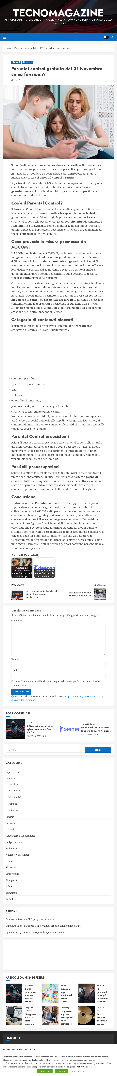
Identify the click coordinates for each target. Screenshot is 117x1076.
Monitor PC (14, 797)
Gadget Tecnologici (16, 842)
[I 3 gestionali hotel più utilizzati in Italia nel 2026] (86, 993)
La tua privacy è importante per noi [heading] (20, 1049)
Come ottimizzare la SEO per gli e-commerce (30, 919)
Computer (11, 778)
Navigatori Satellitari (17, 854)
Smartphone (12, 873)
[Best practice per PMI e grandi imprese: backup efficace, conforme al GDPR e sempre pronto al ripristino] (86, 1015)
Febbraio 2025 (90, 735)
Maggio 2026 (35, 736)
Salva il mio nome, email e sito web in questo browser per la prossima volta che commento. (57, 683)
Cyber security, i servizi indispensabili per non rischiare (36, 932)
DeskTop (13, 784)
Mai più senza (13, 848)
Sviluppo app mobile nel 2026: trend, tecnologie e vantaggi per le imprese (66, 1001)
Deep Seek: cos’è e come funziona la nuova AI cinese (96, 729)
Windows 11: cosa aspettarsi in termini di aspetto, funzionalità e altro (43, 925)
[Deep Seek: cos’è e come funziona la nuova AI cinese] (69, 729)
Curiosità (16, 62)
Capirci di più (13, 772)
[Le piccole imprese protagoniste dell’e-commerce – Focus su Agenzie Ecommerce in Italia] (50, 1015)
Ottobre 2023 (27, 80)
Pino (15, 80)
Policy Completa (84, 1066)
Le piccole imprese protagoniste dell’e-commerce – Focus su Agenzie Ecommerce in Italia (68, 1024)
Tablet (9, 886)
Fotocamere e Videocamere (20, 835)
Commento (18, 620)
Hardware (14, 790)
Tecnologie (11, 892)
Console (10, 816)
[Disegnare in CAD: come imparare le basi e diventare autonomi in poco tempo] (14, 1015)
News (9, 861)
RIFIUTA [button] (62, 1071)
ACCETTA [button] (45, 1071)
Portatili (12, 803)
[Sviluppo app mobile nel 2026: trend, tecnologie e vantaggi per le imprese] (50, 993)
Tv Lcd (9, 899)
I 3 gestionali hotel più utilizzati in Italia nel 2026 (102, 997)
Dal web (93, 724)
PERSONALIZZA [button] (77, 1071)
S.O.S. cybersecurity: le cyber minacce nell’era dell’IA (40, 729)
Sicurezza (27, 62)
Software (13, 810)
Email (15, 670)
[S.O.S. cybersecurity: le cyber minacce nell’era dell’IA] (15, 729)
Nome (15, 659)
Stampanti (11, 880)
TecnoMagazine (58, 13)
